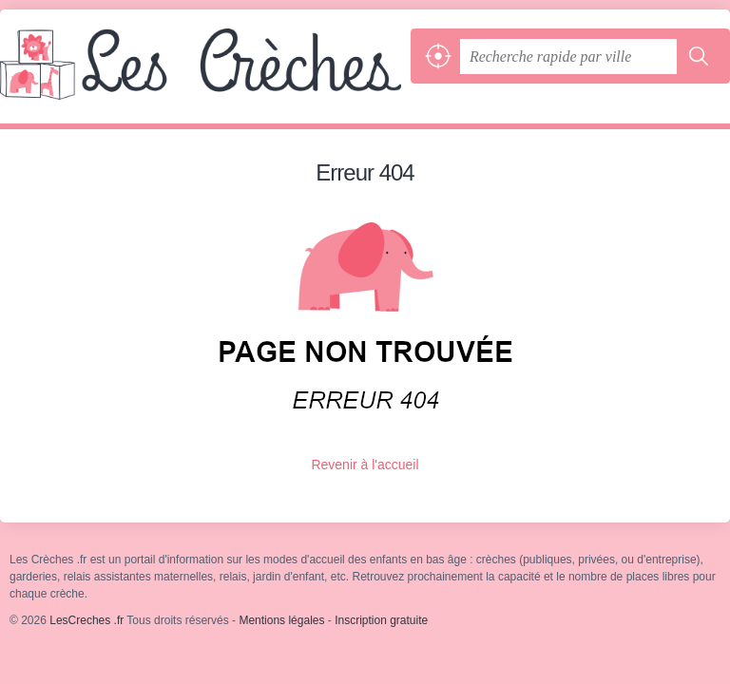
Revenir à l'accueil (364, 464)
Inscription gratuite (381, 620)
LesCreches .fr (200, 76)
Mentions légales (281, 620)
